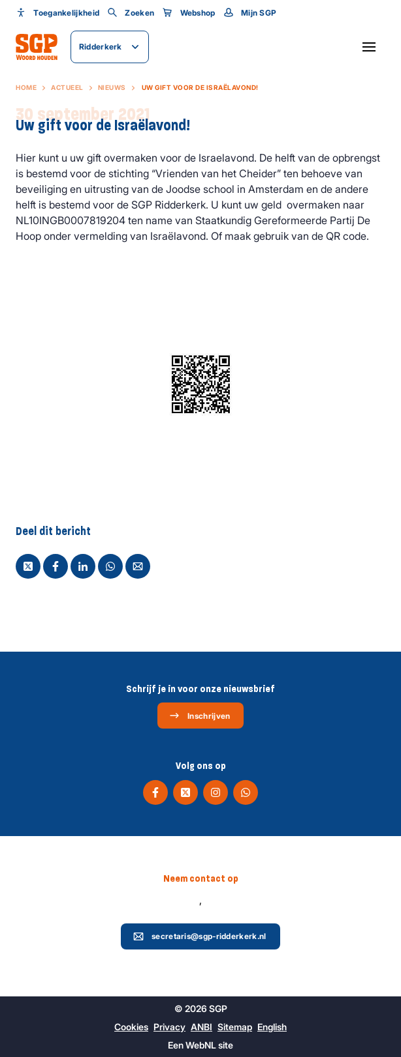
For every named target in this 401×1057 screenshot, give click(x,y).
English (272, 1026)
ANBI (201, 1026)
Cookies (131, 1026)
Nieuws (112, 87)
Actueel (67, 87)
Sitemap (234, 1026)
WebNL (200, 1044)
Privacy (169, 1026)
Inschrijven (199, 715)
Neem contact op (200, 878)
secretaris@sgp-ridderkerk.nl (199, 936)
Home (26, 87)
